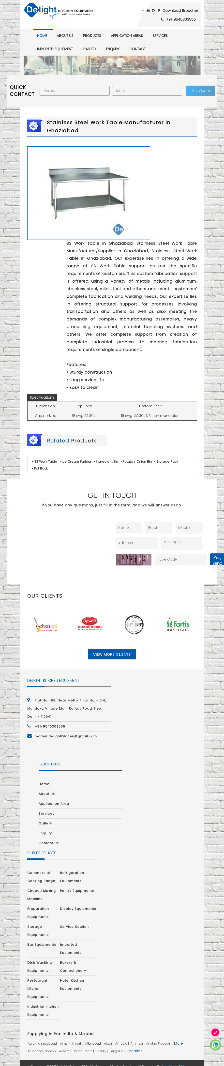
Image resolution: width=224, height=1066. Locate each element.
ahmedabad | (48, 1036)
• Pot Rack (40, 461)
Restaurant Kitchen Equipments (38, 981)
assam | (65, 1044)
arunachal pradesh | (43, 1044)
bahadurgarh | (84, 1044)
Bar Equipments (41, 937)
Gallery (89, 48)
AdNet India (170, 1059)
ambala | (122, 1036)
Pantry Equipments (77, 884)
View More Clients (112, 647)
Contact (137, 48)
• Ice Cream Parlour (75, 454)
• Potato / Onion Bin (136, 454)
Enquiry (112, 48)
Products (92, 35)
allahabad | (94, 1036)
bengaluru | (118, 1044)
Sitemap (186, 1059)
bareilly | (102, 1044)
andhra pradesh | (159, 1036)
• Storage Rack (166, 454)
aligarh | (78, 1036)
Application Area (54, 796)
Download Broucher (180, 10)
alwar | (109, 1036)
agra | (32, 1036)
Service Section (74, 919)
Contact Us (49, 836)
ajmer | (65, 1036)
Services (160, 35)
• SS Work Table (44, 454)
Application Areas (127, 35)
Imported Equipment (55, 48)
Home (42, 35)
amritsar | (138, 1036)
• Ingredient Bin (106, 454)
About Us (65, 35)
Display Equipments (78, 901)
